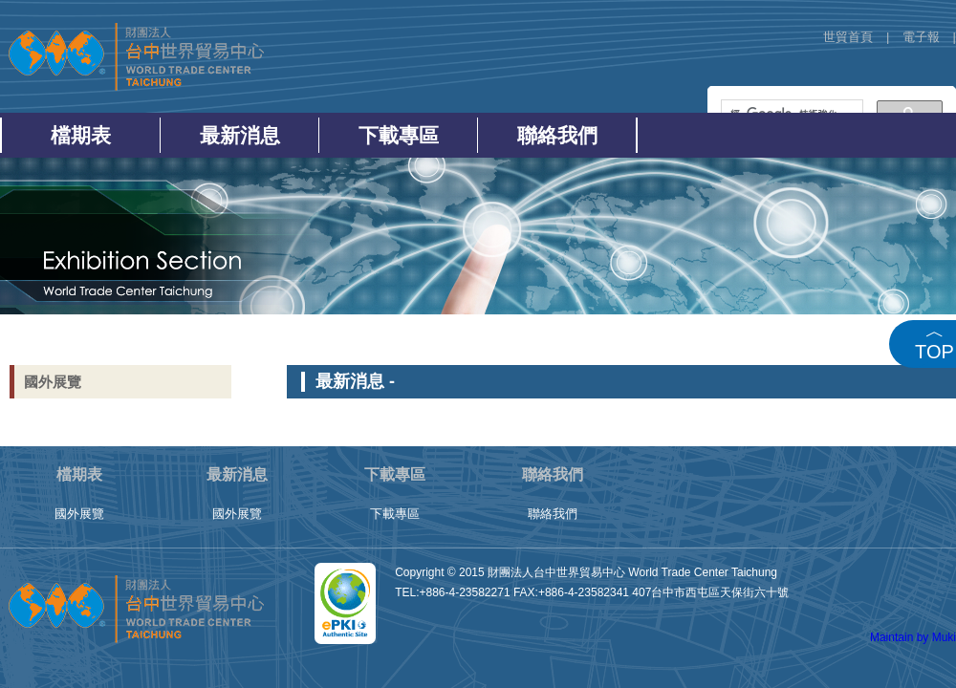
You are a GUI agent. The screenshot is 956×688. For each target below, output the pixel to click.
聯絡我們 (557, 135)
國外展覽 (52, 382)
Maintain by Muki (913, 637)
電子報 (921, 37)
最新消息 (240, 135)
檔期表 (81, 135)
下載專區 (398, 135)
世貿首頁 (848, 37)
